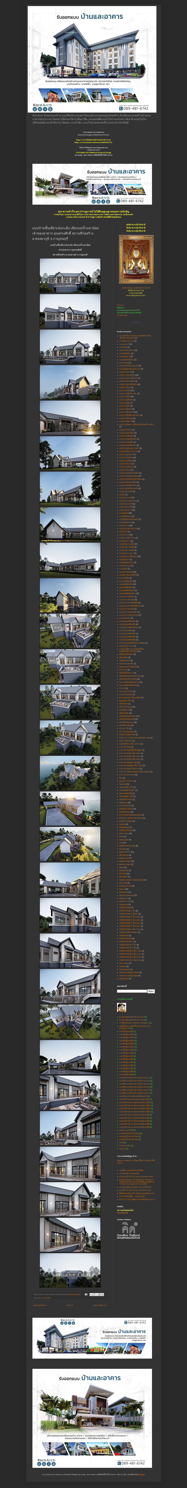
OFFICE (122, 874)
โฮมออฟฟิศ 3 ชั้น (126, 796)
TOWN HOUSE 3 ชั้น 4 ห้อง (130, 951)
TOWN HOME (125, 908)
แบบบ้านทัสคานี (125, 421)
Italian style (123, 840)
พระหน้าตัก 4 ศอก (126, 646)
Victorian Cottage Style (128, 976)
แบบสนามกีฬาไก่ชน (127, 538)
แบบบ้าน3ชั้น (124, 397)
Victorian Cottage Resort (129, 972)
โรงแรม (122, 688)
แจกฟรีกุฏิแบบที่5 (126, 1062)
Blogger (142, 1474)
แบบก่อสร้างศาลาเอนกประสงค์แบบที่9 (134, 1127)
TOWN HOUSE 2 (126, 941)
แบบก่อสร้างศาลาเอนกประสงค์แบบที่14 (134, 1112)
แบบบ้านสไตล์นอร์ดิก (127, 482)
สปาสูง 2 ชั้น (124, 728)
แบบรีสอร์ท (123, 513)
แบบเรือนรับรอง (125, 522)
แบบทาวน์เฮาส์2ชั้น (127, 375)
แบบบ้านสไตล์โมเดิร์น (128, 485)
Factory (122, 824)
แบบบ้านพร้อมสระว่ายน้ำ (129, 448)
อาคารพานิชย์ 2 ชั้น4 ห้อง (129, 769)
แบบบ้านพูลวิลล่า (126, 454)
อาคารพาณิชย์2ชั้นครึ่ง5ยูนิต (130, 750)
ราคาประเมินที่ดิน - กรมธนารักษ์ (132, 1196)
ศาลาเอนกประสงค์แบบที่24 (130, 698)
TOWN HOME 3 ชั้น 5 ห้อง (129, 920)
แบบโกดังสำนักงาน (127, 350)
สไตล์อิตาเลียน (125, 725)
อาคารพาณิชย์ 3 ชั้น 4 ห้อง (130, 756)
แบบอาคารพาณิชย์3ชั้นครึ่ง (130, 606)
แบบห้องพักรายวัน (126, 562)
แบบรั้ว (122, 495)
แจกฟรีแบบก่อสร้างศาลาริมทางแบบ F (134, 1090)
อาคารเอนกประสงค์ (127, 775)
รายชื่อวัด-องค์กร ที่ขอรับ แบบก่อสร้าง (134, 1023)
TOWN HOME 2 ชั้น (127, 911)
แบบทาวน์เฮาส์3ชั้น (127, 381)
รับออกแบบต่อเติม (126, 663)
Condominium (125, 812)
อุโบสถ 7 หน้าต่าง (126, 781)
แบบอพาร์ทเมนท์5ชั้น (127, 575)
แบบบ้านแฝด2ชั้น (126, 436)
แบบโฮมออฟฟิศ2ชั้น (127, 633)
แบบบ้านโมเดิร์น (125, 457)
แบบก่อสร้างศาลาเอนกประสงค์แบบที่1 (134, 1099)
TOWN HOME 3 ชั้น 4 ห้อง (129, 917)
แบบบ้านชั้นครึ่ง (125, 409)
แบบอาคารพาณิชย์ (126, 600)
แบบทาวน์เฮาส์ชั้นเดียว (128, 384)
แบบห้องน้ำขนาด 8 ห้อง (128, 1139)
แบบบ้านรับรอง (125, 464)
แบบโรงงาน (124, 525)
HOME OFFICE (125, 830)
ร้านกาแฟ (123, 670)
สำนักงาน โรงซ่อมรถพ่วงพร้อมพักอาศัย (134, 738)
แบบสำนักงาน (125, 541)
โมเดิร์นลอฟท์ (124, 660)
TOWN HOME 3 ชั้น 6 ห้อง (129, 923)
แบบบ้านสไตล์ (125, 470)
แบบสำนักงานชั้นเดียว (128, 556)
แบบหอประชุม (125, 566)
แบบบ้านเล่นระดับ (126, 467)
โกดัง (121, 1143)
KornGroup (136, 322)
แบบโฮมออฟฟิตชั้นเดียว (129, 627)
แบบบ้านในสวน (125, 430)
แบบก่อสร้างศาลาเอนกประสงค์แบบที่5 (134, 1118)
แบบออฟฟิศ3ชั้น (125, 584)
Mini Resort (124, 855)
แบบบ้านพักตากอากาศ (128, 451)
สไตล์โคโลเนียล (125, 707)
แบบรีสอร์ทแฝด (125, 516)
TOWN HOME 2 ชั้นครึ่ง (128, 914)
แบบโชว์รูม (123, 363)
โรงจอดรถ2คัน (125, 1146)
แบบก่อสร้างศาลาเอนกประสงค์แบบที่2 (134, 1115)
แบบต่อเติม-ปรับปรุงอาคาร (130, 369)
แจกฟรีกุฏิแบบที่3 (126, 1056)
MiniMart (122, 849)
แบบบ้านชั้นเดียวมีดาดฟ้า (129, 415)
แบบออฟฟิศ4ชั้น (125, 587)
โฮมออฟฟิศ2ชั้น (125, 793)
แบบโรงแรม (124, 535)
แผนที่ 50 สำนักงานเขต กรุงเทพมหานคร (135, 1190)
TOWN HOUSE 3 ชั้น (127, 948)
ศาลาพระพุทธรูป (125, 694)
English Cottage (125, 821)
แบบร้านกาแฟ (125, 498)
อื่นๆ (120, 778)
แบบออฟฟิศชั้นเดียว (127, 593)
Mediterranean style (127, 846)
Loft (120, 843)
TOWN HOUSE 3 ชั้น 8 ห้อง (130, 960)
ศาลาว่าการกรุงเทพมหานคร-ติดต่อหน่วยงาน (137, 1199)
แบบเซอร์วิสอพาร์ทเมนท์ (129, 366)
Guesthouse (124, 827)
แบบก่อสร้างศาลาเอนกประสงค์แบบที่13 (134, 1108)
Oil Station (123, 877)
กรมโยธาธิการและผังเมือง (129, 1173)
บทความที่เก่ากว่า (100, 1305)
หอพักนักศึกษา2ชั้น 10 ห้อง (129, 744)
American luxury (125, 799)
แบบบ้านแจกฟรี (125, 1130)
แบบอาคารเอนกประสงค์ (128, 615)
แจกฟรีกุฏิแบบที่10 (126, 1034)
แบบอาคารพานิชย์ (126, 609)
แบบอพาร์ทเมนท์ (126, 572)
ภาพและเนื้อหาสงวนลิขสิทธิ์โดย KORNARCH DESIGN (131, 650)
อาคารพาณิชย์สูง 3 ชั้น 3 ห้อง (130, 765)
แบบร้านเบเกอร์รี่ (125, 504)
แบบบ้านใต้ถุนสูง (126, 418)
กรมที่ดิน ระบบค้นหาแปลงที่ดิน (131, 1170)
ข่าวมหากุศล (122, 315)
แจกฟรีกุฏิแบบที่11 (126, 1037)
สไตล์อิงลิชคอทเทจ (126, 722)
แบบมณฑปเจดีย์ (125, 491)
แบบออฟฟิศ (124, 578)
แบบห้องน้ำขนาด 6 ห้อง (128, 1136)
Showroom (123, 898)
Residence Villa (125, 886)
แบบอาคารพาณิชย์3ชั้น (128, 603)
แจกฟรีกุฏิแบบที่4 (126, 1059)
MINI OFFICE (124, 852)
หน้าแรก (69, 1305)
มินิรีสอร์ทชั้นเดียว (126, 654)
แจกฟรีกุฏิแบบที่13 (126, 1044)
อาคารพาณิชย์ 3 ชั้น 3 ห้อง (130, 753)
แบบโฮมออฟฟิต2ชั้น (127, 621)
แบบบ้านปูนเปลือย (126, 433)
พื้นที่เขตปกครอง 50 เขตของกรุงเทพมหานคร (136, 1193)
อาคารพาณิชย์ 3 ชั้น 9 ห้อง (130, 759)
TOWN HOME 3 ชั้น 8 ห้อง (129, 926)
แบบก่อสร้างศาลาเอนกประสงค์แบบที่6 (134, 1121)
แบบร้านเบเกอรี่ (125, 507)
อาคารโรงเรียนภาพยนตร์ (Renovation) (134, 772)
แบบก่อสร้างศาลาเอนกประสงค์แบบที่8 (134, 1124)
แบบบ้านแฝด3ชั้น (126, 442)
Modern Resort (125, 861)
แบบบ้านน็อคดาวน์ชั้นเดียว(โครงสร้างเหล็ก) (136, 424)
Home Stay (123, 833)
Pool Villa (123, 883)
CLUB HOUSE (125, 806)
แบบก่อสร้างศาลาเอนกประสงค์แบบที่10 (134, 1102)
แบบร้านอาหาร (125, 510)
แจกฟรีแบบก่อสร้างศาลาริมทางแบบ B (134, 1081)
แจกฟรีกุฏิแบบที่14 (126, 1047)
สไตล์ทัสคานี (124, 710)
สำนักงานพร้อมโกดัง (127, 735)
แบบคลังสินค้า (125, 353)
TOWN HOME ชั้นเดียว (128, 932)
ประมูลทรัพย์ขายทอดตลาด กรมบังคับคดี (135, 1187)
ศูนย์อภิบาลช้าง (125, 701)
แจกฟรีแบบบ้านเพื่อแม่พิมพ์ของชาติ (133, 1096)
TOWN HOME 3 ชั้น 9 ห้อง (129, 929)
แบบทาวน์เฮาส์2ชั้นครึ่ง (128, 378)
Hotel (121, 837)
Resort (122, 889)
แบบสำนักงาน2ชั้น (126, 544)
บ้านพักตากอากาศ (126, 341)
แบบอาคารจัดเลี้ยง (126, 597)
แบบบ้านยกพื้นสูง (126, 461)
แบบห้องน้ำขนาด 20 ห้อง (129, 1133)
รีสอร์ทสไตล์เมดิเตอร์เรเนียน (130, 676)
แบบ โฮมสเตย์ (125, 618)
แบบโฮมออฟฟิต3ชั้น (127, 624)
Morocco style (125, 864)
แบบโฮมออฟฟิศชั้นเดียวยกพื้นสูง (132, 643)
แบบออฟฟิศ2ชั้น (125, 581)
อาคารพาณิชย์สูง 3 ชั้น (128, 762)
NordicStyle (124, 870)
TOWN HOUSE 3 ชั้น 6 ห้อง (130, 957)
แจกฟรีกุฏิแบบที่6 (126, 1065)
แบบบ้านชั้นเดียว (126, 412)
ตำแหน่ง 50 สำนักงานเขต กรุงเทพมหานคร (136, 1176)
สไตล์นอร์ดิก (124, 713)
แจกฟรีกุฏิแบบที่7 (126, 1068)
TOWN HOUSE (125, 938)
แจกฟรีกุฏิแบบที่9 (126, 1075)
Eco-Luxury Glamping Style (130, 815)
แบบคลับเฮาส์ (124, 356)
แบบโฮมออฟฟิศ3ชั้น (127, 637)
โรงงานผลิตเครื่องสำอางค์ (129, 682)
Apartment (123, 803)
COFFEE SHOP (125, 809)
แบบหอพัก (123, 569)
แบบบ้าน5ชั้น (124, 406)
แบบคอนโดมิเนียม (126, 360)
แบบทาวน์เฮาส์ (125, 372)
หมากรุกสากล (122, 1213)
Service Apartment (126, 895)
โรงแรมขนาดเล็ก (126, 691)
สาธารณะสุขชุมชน (126, 732)
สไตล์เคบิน (123, 704)
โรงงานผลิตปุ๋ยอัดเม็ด (127, 685)
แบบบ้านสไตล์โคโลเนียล (129, 473)
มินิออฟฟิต (123, 657)
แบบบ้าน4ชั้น (124, 403)
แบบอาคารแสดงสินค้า (128, 612)
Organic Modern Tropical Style (131, 880)
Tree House (124, 963)
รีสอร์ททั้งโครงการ (126, 673)
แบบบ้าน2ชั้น (46, 1298)
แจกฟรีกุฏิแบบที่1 (126, 1031)
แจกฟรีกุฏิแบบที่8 (126, 1071)
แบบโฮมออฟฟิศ (125, 630)
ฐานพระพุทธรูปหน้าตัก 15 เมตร (131, 1017)
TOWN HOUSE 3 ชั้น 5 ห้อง (130, 954)
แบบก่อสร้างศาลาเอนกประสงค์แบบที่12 (134, 1105)
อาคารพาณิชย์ (125, 747)
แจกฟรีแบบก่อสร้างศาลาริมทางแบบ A (134, 1078)
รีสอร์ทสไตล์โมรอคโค (127, 679)
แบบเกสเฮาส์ (124, 344)
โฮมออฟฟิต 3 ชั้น (126, 787)
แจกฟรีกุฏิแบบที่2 (126, 1053)
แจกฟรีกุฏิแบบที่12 (126, 1041)
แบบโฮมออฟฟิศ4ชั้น (127, 640)
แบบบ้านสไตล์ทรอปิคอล (128, 476)
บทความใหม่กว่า (39, 1305)
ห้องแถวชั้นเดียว (125, 741)
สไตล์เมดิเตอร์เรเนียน (127, 716)
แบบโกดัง (123, 347)
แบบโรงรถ (123, 532)
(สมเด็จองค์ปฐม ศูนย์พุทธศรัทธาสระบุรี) (136, 288)
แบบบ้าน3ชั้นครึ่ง (126, 400)
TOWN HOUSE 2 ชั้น (127, 945)
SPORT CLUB (125, 901)
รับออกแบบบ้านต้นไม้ (127, 667)
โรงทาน (122, 1149)
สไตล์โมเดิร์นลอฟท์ (126, 719)
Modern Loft (124, 858)
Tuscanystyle (124, 969)
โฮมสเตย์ (122, 784)
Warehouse (124, 979)
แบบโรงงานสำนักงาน (127, 529)
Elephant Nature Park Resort (130, 818)
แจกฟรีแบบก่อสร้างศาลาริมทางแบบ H (134, 1093)
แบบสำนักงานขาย (126, 553)
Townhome (123, 905)
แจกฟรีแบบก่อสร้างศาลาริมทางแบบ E (134, 1087)
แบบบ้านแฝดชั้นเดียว (127, 445)
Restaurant (123, 892)
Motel (121, 867)
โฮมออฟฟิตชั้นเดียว (127, 790)
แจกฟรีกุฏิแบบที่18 (126, 1050)
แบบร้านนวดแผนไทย (127, 501)
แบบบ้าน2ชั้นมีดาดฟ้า (128, 394)
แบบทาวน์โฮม (125, 387)
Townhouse (124, 935)
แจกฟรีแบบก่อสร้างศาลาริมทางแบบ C (134, 1084)
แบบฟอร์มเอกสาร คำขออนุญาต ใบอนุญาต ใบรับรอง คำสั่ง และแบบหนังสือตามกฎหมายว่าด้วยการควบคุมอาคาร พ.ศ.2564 (136, 1182)
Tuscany (122, 966)
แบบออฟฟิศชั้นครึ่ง (126, 590)
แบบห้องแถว (124, 559)
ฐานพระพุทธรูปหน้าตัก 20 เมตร (131, 1020)
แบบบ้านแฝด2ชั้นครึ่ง (127, 439)
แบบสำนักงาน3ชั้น (126, 547)
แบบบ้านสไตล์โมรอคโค (128, 488)
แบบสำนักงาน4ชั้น (126, 550)
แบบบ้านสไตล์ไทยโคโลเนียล (130, 479)
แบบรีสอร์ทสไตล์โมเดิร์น (128, 519)
